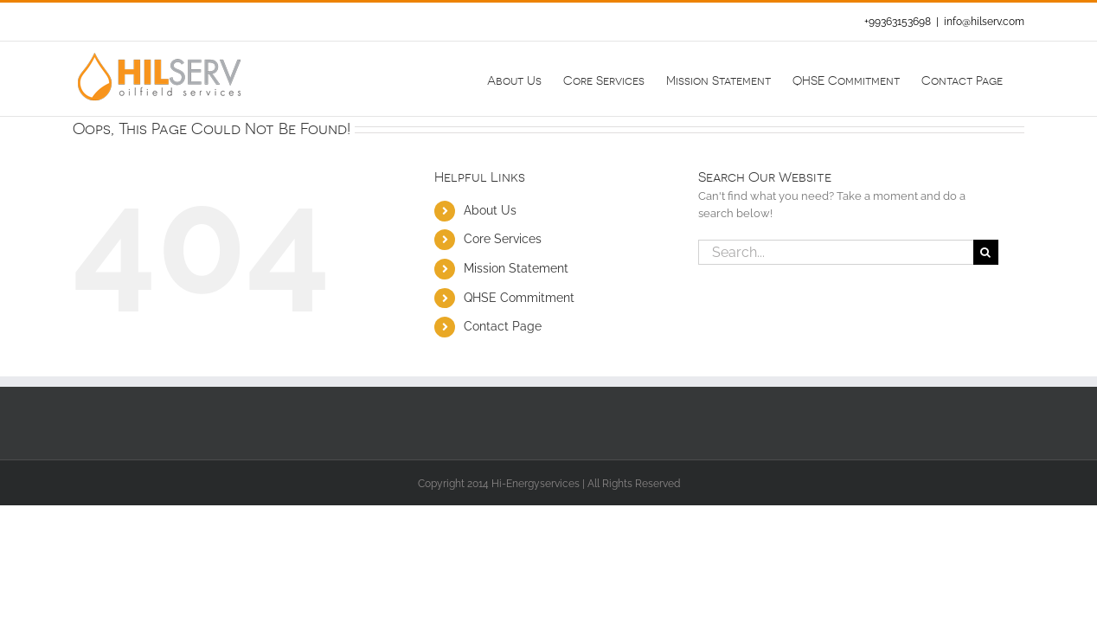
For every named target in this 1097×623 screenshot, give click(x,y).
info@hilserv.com (984, 22)
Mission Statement (516, 268)
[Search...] (835, 252)
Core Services (503, 239)
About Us (490, 210)
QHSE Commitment (519, 298)
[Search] (985, 252)
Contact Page (503, 326)
